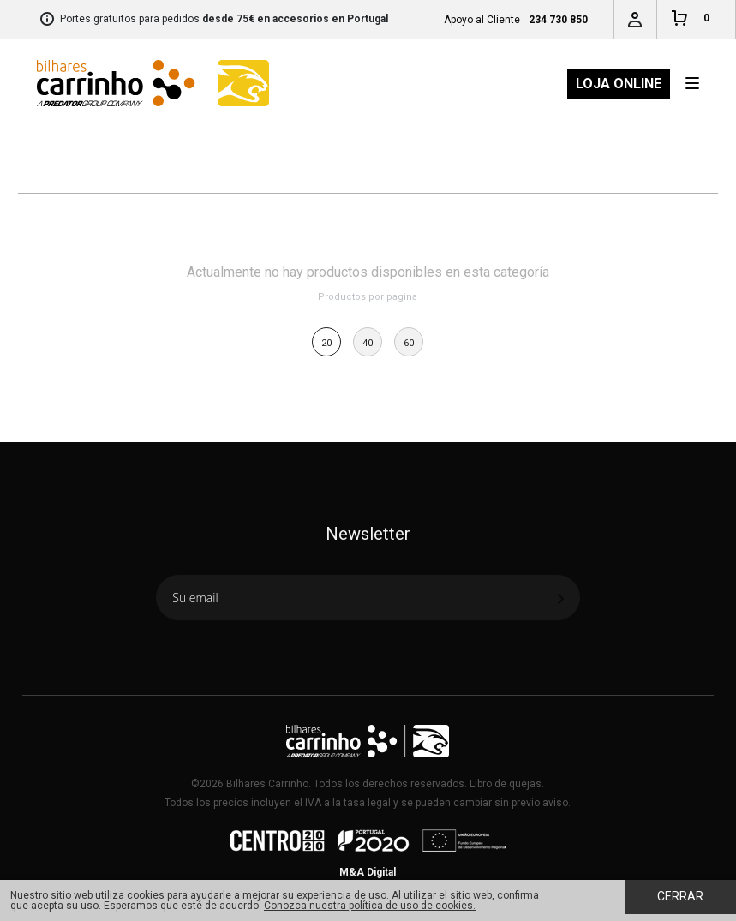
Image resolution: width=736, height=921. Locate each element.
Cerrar (680, 896)
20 (326, 343)
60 (409, 343)
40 (367, 343)
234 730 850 (558, 20)
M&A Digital (367, 872)
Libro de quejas (506, 784)
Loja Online (618, 83)
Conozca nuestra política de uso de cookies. (370, 906)
